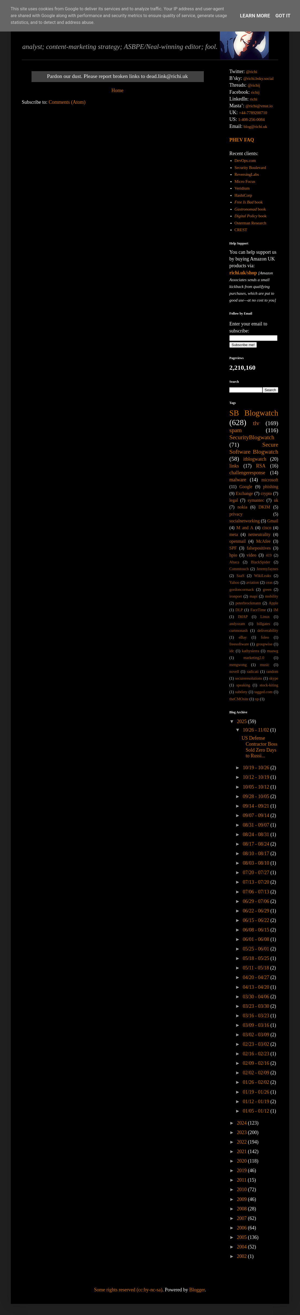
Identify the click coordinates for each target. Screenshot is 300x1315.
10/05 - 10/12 (256, 787)
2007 (242, 1218)
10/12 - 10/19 (256, 777)
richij (255, 92)
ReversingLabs (247, 174)
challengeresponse (247, 472)
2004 (242, 1247)
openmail (237, 541)
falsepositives (259, 548)
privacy (236, 514)
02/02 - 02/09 (256, 1072)
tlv (256, 423)
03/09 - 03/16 (256, 1025)
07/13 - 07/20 (256, 882)
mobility (271, 596)
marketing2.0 (253, 657)
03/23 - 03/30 (256, 1006)
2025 (242, 721)
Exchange (244, 493)
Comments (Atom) (67, 102)
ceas (269, 582)
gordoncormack (241, 589)
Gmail (272, 521)
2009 (242, 1199)
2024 (242, 1123)
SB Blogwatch (253, 413)
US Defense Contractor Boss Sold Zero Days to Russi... (259, 746)
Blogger (197, 1289)
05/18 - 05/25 (256, 958)
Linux (265, 616)
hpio (233, 555)
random (272, 671)
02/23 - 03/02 (256, 1044)
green (267, 589)
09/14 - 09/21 (256, 806)
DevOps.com (245, 160)
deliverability (267, 630)
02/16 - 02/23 (256, 1053)
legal (233, 500)
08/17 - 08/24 (256, 844)
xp (257, 699)
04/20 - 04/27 (256, 977)
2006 (242, 1228)
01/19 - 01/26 (256, 1092)
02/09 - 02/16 (256, 1063)
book (249, 202)
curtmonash (238, 630)
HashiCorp (243, 195)
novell (234, 671)
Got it (283, 15)
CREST (241, 230)
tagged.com (263, 692)
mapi (253, 596)
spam (235, 430)
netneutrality (259, 534)
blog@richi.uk (255, 126)
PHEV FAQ (241, 140)
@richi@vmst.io (259, 106)
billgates (263, 624)
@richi (251, 72)
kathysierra (250, 651)
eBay (243, 637)
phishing (270, 486)
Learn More (255, 15)
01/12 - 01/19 (256, 1101)
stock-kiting (269, 685)
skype (273, 678)
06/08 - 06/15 (256, 930)
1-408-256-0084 (251, 119)
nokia (242, 507)
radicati (252, 671)
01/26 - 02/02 (256, 1082)
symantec (256, 500)
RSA (260, 466)
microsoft (269, 480)
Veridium (242, 188)
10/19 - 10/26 (256, 767)
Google (245, 486)
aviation (252, 582)
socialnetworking (244, 521)
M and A (244, 527)
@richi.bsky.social (258, 78)
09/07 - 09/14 (256, 815)
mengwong (238, 665)
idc (231, 651)
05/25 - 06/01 (256, 949)
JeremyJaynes (267, 569)
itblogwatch (254, 459)
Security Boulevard (250, 167)
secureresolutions (248, 678)
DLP (239, 610)
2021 (242, 1151)
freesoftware (239, 644)
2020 (242, 1161)
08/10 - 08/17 (256, 853)
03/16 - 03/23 (256, 1015)
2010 (242, 1189)
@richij (254, 85)
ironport (235, 596)
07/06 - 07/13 (256, 892)
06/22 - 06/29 (256, 911)
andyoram (237, 624)
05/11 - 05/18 (256, 968)
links (234, 466)
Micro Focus (245, 181)
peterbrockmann (248, 603)
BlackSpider (260, 562)
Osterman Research (250, 223)
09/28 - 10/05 (256, 796)
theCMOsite (238, 699)
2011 (242, 1180)
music (264, 665)
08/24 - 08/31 (256, 834)
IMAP (243, 616)
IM (275, 610)
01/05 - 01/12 (256, 1111)
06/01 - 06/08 (256, 939)
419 (269, 555)
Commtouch (239, 569)
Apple (273, 603)
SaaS (240, 575)
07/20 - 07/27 (256, 872)
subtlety (241, 692)
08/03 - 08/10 (256, 863)
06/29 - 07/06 (256, 901)
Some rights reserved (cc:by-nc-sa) (128, 1289)
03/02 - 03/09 (256, 1034)
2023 (242, 1132)
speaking (243, 685)
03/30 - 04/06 (256, 996)
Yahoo (234, 582)
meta (233, 534)
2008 (242, 1209)
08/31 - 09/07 (256, 825)
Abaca (234, 562)
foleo (265, 637)
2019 (242, 1170)
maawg (272, 651)
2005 (242, 1237)
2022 (242, 1142)
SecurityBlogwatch (251, 437)
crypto (266, 493)
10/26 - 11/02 (256, 730)
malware (237, 479)
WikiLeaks (262, 575)
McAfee (263, 541)
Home (117, 90)
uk (276, 500)
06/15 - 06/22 (256, 920)
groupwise (264, 644)
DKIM (264, 507)
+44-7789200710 (253, 113)
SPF (233, 548)
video (252, 555)
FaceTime (258, 610)
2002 (242, 1256)
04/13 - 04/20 (256, 987)
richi (253, 99)
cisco (266, 527)
